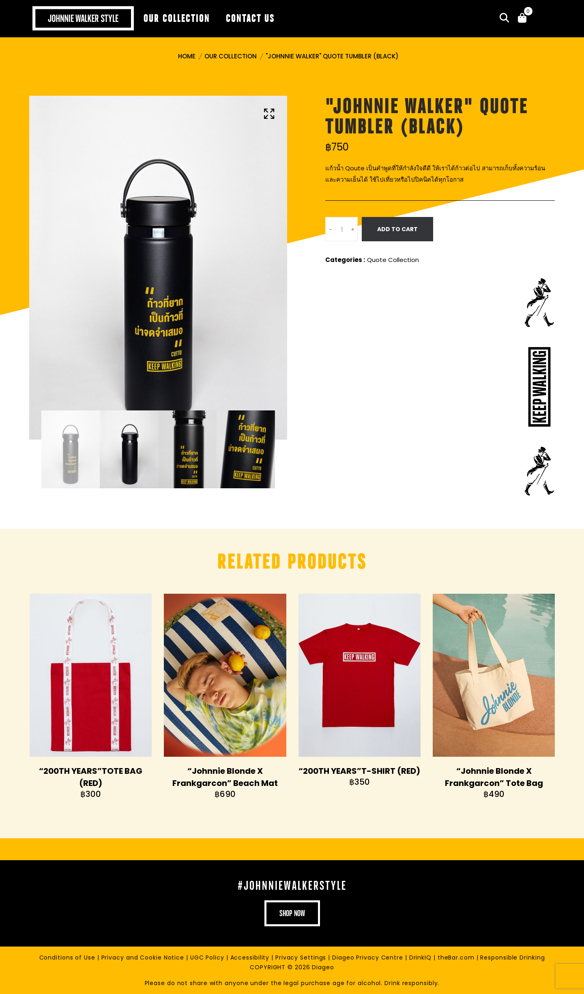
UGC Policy (208, 957)
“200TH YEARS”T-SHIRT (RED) (359, 771)
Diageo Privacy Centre (368, 957)
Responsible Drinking (512, 957)
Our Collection (230, 56)
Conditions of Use (68, 957)
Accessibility (251, 957)
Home (186, 56)
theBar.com (457, 957)
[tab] (70, 449)
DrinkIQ (421, 957)
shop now (292, 913)
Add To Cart (397, 229)
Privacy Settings (301, 957)
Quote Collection (393, 259)
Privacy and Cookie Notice (143, 957)
